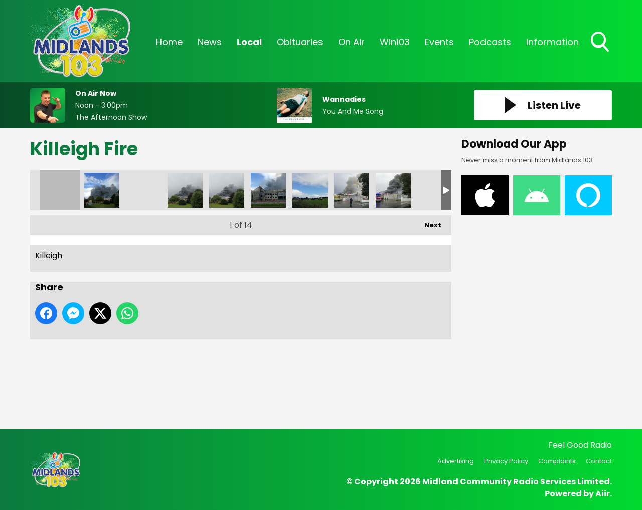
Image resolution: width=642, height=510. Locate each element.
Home (169, 42)
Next (427, 222)
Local (249, 42)
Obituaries (300, 42)
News (210, 42)
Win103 (395, 42)
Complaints (557, 461)
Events (439, 42)
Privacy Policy (506, 461)
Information (552, 42)
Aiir (602, 493)
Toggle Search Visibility (601, 43)
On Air (351, 42)
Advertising (455, 461)
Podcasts (490, 42)
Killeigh (60, 190)
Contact (599, 461)
